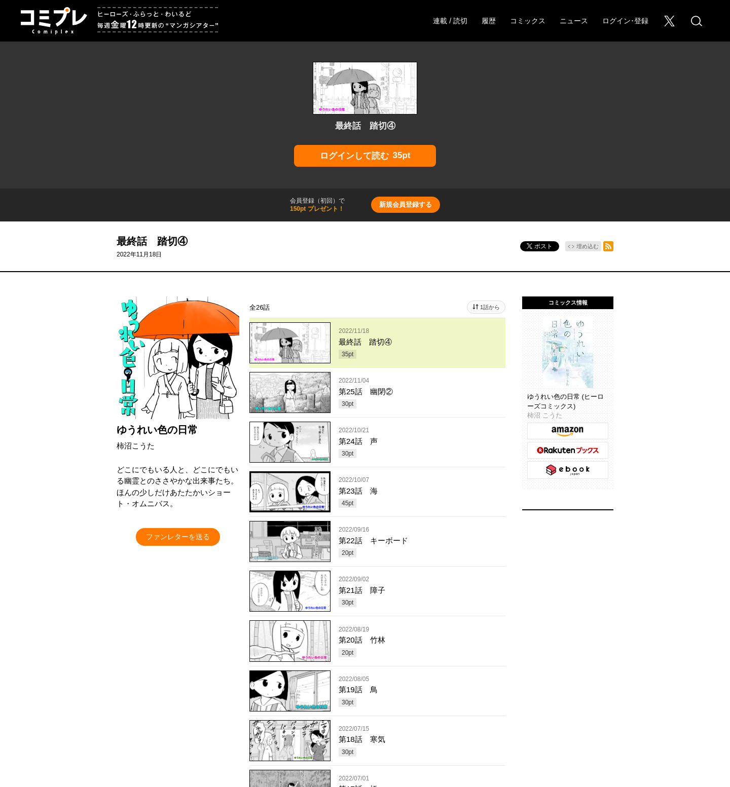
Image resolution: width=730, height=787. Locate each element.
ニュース (574, 21)
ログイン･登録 (625, 21)
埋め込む (587, 246)
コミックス (527, 21)
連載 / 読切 (450, 21)
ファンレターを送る (178, 537)
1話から (490, 307)
